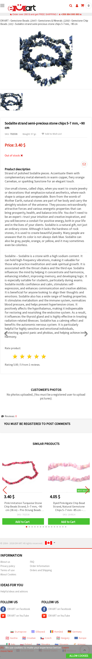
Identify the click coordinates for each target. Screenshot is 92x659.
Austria (11, 638)
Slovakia (43, 644)
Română (56, 631)
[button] (26, 526)
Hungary (62, 638)
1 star (15, 356)
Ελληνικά (38, 631)
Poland (26, 644)
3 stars (29, 356)
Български (18, 631)
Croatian (29, 638)
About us (5, 561)
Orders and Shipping (41, 570)
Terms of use (7, 570)
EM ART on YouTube (14, 616)
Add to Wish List (52, 134)
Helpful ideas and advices (14, 591)
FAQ (32, 561)
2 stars (22, 356)
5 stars (43, 356)
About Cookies (8, 574)
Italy (10, 644)
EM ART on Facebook (15, 609)
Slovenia (61, 644)
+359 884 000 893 (70, 14)
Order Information (40, 566)
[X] (2, 647)
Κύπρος (79, 644)
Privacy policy (7, 566)
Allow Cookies (78, 655)
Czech (46, 638)
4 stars (36, 356)
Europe (80, 638)
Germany (75, 631)
